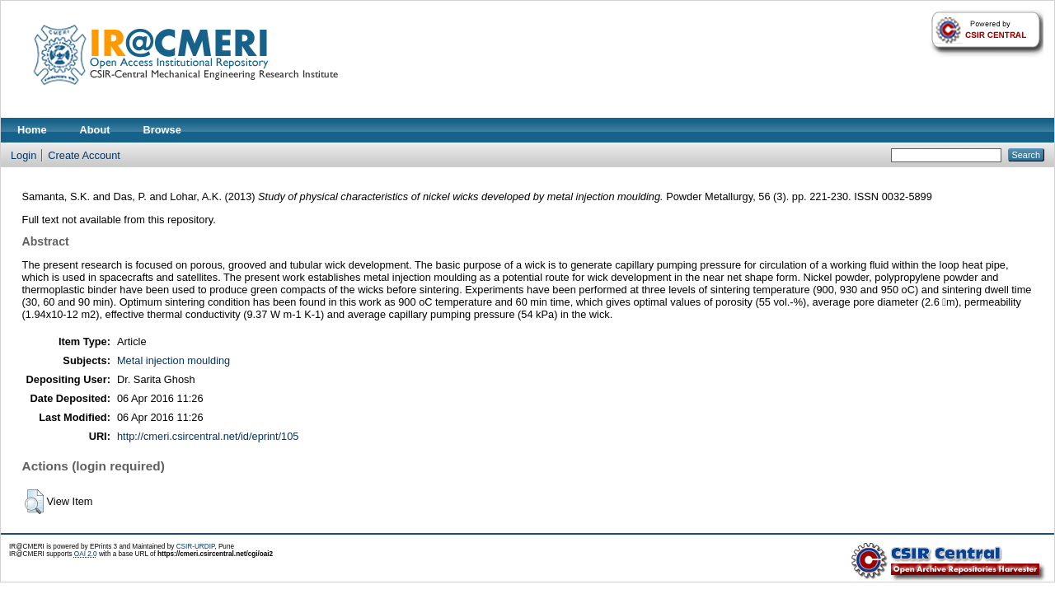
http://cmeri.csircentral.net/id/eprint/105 (208, 436)
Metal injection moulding (173, 360)
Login (23, 155)
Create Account (84, 155)
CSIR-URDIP (195, 546)
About (95, 130)
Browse (162, 130)
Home (32, 130)
